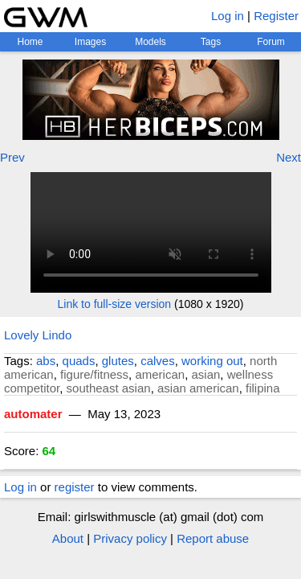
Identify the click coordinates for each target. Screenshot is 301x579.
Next (288, 157)
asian (205, 374)
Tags (211, 41)
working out (212, 361)
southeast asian (109, 388)
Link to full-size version (115, 304)
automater (33, 414)
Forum (271, 41)
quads (79, 361)
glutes (118, 361)
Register (276, 16)
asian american (198, 388)
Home (30, 41)
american (160, 374)
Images (90, 41)
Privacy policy (130, 538)
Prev (12, 157)
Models (150, 41)
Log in (227, 16)
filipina (263, 388)
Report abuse (213, 538)
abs (45, 361)
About (67, 538)
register (75, 487)
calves (157, 361)
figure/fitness (94, 374)
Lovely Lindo (37, 335)
